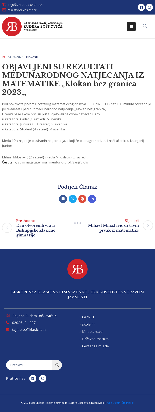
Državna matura (95, 338)
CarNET (88, 317)
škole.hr (88, 324)
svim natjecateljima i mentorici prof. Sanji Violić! (45, 162)
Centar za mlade (95, 346)
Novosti (32, 57)
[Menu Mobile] (131, 26)
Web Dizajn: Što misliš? (120, 403)
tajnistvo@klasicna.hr (22, 10)
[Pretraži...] (29, 365)
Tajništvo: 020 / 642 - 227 (26, 5)
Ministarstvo (92, 331)
